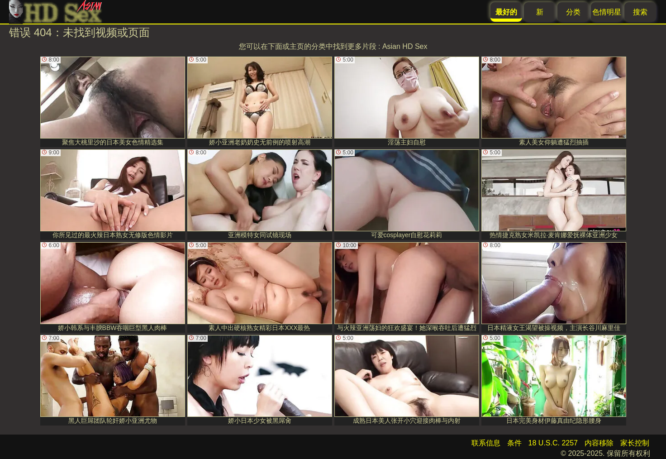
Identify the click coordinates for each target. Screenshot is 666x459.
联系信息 (485, 443)
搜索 (640, 12)
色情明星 (606, 12)
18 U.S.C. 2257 (553, 443)
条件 (514, 443)
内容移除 (599, 443)
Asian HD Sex (405, 46)
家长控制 (634, 443)
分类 (573, 12)
